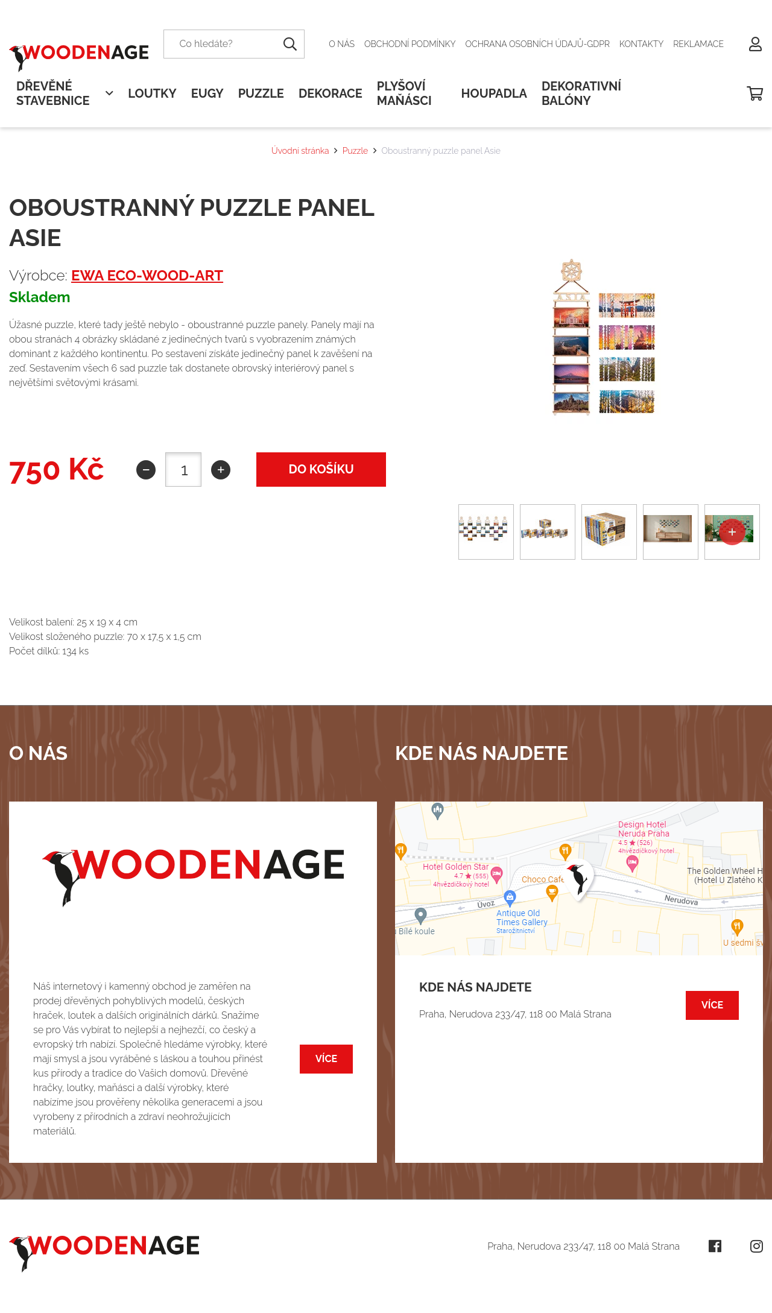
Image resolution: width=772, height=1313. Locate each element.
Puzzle (355, 151)
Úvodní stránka (300, 151)
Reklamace (698, 44)
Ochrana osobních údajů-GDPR (538, 44)
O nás (342, 44)
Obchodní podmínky (410, 44)
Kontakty (641, 44)
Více (326, 1059)
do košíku (321, 469)
